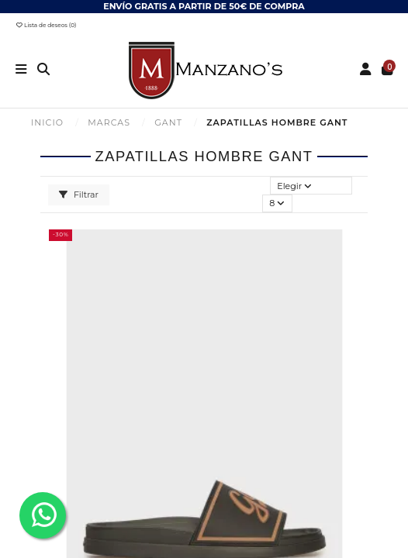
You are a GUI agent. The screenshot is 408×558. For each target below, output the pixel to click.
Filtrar (79, 194)
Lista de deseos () (46, 25)
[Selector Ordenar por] (311, 186)
